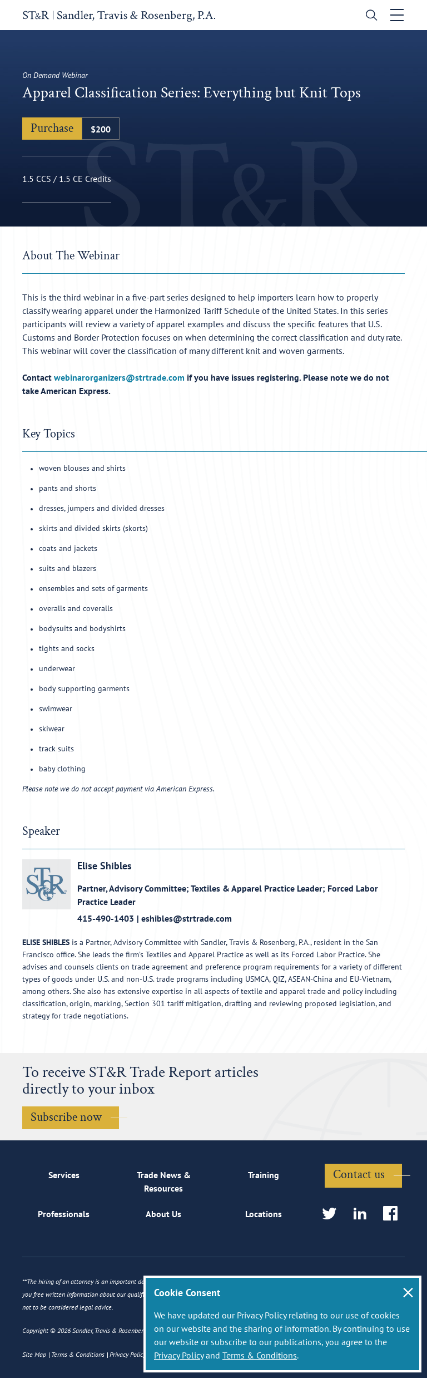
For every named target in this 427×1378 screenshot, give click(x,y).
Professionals (64, 1213)
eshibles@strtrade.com (186, 918)
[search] (369, 16)
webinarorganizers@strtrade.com (119, 377)
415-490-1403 (105, 918)
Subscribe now (66, 1117)
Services (64, 1174)
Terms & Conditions (259, 1355)
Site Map (34, 1354)
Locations (263, 1213)
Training (263, 1174)
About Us (163, 1213)
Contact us (359, 1175)
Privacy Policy (178, 1355)
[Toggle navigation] (397, 15)
